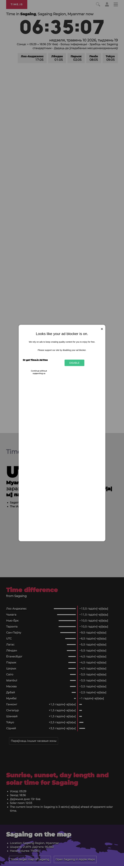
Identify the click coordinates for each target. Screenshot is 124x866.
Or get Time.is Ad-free (35, 359)
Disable (74, 362)
